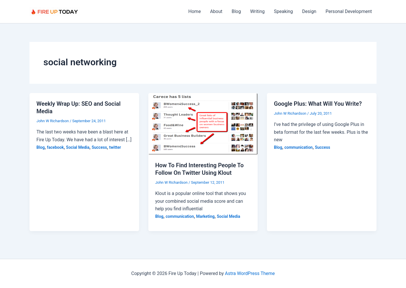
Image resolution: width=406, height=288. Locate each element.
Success (99, 147)
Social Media (77, 147)
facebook (55, 147)
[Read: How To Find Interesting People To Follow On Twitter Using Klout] (203, 123)
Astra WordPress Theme (250, 273)
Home (194, 11)
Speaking (283, 11)
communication (180, 216)
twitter (115, 147)
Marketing (205, 216)
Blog (236, 11)
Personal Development (349, 11)
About (216, 11)
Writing (257, 11)
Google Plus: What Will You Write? (318, 103)
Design (309, 11)
